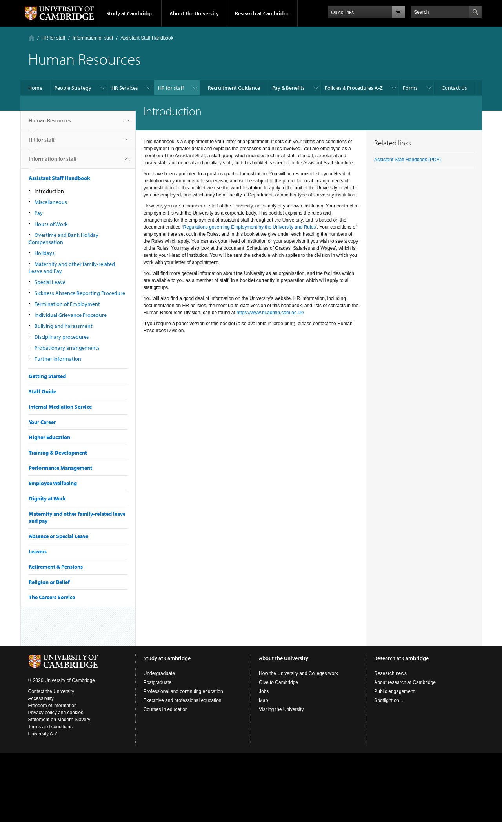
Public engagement (394, 691)
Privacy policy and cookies (56, 712)
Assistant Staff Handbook (146, 38)
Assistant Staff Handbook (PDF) (407, 159)
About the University (194, 13)
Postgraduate (157, 682)
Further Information (58, 358)
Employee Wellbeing (53, 483)
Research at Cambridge (262, 13)
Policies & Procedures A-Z (354, 87)
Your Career (42, 422)
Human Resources (50, 123)
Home (31, 38)
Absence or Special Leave (58, 536)
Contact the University (51, 691)
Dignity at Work (47, 498)
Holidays (45, 252)
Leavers (38, 551)
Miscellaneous (51, 202)
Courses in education (166, 709)
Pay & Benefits (288, 87)
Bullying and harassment (64, 325)
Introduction (49, 191)
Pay (39, 212)
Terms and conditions (50, 726)
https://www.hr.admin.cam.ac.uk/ (270, 312)
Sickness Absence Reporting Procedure (80, 292)
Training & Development (58, 452)
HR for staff (53, 38)
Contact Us (454, 87)
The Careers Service (52, 597)
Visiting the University (281, 709)
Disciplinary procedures (62, 336)
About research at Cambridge (405, 682)
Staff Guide (42, 391)
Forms (410, 87)
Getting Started (47, 376)
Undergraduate (159, 673)
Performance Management (60, 467)
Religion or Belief (49, 582)
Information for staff (93, 38)
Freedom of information (52, 705)
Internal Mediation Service (60, 406)
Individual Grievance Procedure (71, 314)
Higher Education (49, 437)
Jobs (264, 691)
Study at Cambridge (129, 13)
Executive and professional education (183, 700)
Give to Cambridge (278, 682)
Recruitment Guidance (234, 87)
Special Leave (50, 282)
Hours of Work (51, 223)
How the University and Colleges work (298, 673)
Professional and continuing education (183, 691)
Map (263, 700)
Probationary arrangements (67, 347)
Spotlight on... (388, 700)
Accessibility (41, 698)
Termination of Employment (67, 303)
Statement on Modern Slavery (59, 719)
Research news (390, 673)
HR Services (124, 87)
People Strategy (73, 87)
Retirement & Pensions (56, 566)
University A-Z (43, 734)
